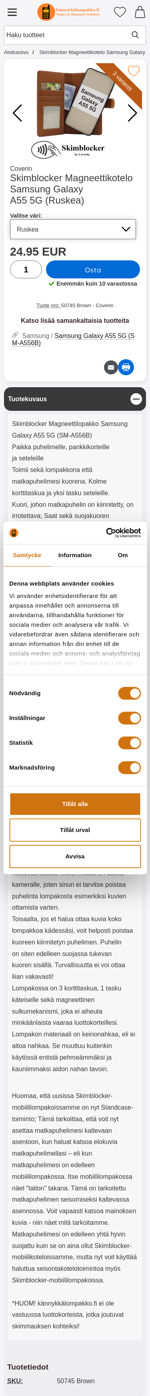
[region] (75, 399)
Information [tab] (75, 555)
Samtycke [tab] (27, 555)
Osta (93, 269)
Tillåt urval (75, 829)
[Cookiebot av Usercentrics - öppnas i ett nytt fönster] (107, 533)
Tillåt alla (75, 803)
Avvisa (75, 856)
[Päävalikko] (12, 12)
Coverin (21, 168)
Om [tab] (123, 555)
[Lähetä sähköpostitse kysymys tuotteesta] (111, 367)
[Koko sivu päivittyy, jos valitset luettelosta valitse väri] (73, 229)
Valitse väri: (26, 215)
